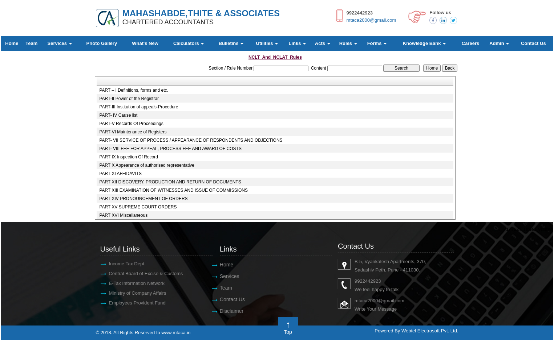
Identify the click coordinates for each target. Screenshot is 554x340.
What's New (145, 43)
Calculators (188, 43)
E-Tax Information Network (133, 283)
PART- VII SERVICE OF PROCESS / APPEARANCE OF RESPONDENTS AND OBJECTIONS (190, 140)
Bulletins (231, 43)
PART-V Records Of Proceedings (131, 123)
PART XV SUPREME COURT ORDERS (138, 207)
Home (11, 43)
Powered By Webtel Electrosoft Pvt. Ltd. (416, 330)
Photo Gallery (101, 43)
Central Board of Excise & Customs (142, 273)
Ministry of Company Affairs (133, 293)
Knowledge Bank (424, 43)
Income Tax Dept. (123, 263)
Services (60, 43)
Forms (377, 43)
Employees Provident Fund (133, 303)
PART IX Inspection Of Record (128, 156)
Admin (499, 43)
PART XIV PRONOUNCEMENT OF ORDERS (143, 198)
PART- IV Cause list (118, 115)
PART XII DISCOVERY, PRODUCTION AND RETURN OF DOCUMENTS (170, 181)
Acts (322, 43)
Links (297, 43)
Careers (470, 43)
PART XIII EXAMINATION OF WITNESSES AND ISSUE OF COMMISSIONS (173, 190)
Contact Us (533, 43)
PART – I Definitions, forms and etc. (133, 90)
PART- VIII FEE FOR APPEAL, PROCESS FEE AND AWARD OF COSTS (170, 148)
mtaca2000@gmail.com (371, 20)
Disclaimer (227, 311)
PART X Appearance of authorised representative (146, 165)
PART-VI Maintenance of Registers (132, 131)
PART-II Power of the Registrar (129, 98)
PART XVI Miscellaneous (123, 215)
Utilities (267, 43)
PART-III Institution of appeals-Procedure (138, 106)
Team (31, 43)
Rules (348, 43)
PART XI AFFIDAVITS (120, 173)
